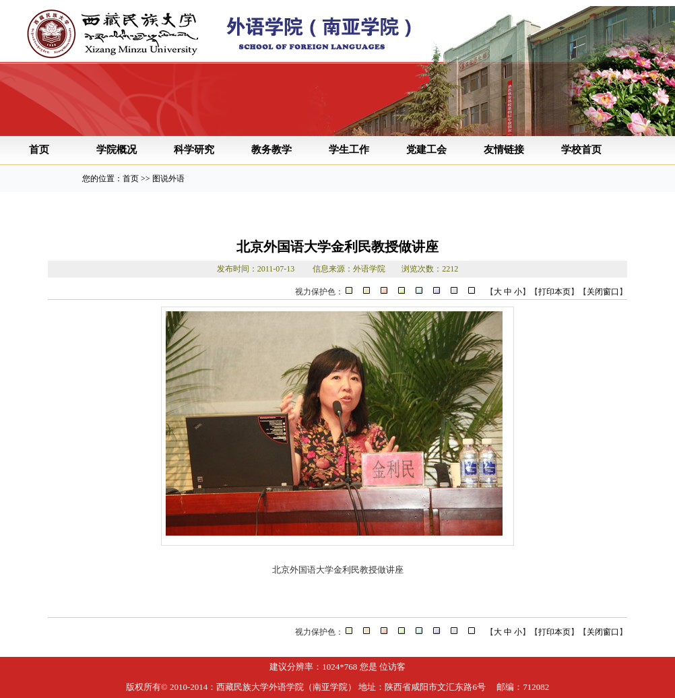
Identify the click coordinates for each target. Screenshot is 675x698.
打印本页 (554, 291)
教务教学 (271, 149)
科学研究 (194, 149)
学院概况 (116, 149)
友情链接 (504, 149)
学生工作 (349, 149)
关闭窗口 (603, 291)
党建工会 (426, 149)
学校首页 (581, 149)
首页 (39, 149)
